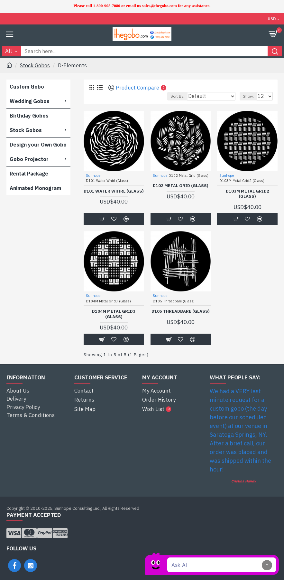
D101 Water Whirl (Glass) (114, 191)
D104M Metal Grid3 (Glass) (113, 314)
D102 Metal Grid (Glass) (180, 185)
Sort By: (177, 96)
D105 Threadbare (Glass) (180, 311)
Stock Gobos (35, 65)
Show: (248, 96)
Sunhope (93, 175)
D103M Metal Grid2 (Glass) (247, 194)
